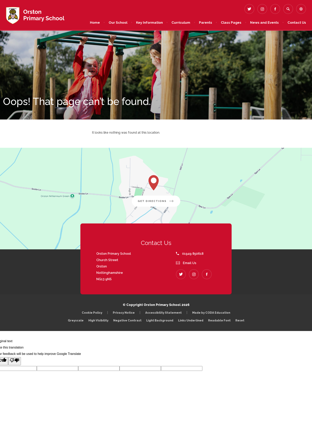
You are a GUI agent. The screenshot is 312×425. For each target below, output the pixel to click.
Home (95, 22)
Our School (118, 22)
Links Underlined (190, 320)
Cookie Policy (92, 312)
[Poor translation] (14, 361)
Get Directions (159, 202)
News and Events (264, 22)
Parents (205, 22)
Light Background (159, 320)
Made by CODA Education (212, 312)
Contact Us (297, 22)
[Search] (288, 9)
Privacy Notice (124, 312)
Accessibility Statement (163, 312)
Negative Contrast (127, 320)
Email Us (186, 263)
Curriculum (181, 22)
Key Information (149, 22)
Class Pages (231, 22)
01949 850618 (190, 254)
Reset (239, 320)
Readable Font (219, 320)
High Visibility (98, 320)
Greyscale (76, 320)
